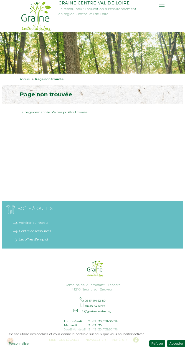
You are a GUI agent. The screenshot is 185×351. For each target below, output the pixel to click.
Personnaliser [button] (19, 343)
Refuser (157, 343)
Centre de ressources (35, 231)
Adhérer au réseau (33, 222)
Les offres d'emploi (33, 239)
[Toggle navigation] (161, 4)
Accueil (25, 79)
